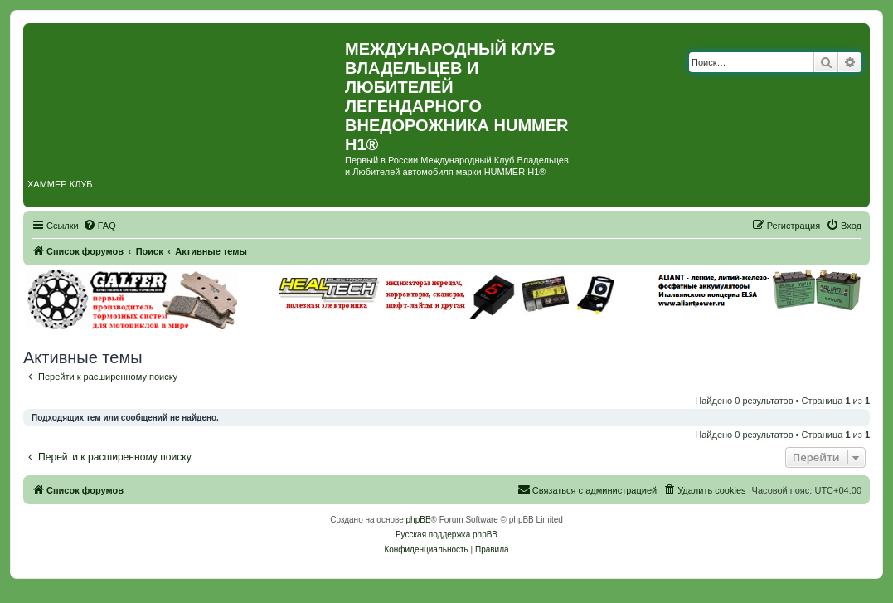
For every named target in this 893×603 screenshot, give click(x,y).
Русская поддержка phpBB (446, 534)
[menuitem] (99, 226)
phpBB (418, 519)
